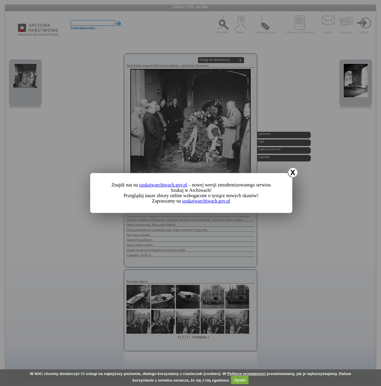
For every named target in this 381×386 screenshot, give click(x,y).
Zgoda (240, 380)
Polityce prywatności (246, 373)
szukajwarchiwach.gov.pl (163, 184)
